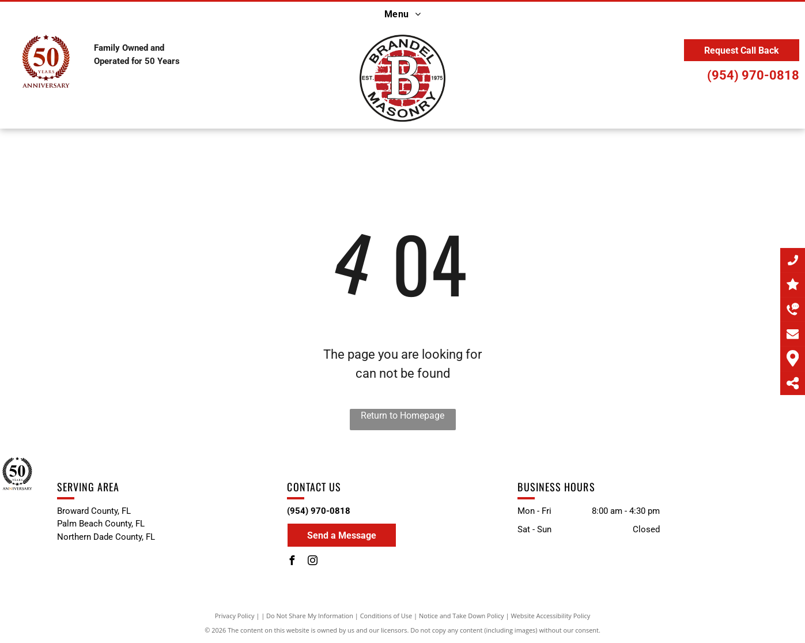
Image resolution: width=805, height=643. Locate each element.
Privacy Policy (235, 615)
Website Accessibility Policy (550, 615)
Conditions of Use (386, 615)
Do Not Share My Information (309, 615)
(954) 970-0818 (753, 75)
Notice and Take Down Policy (461, 615)
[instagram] (312, 562)
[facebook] (291, 562)
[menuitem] (402, 14)
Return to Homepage (402, 415)
